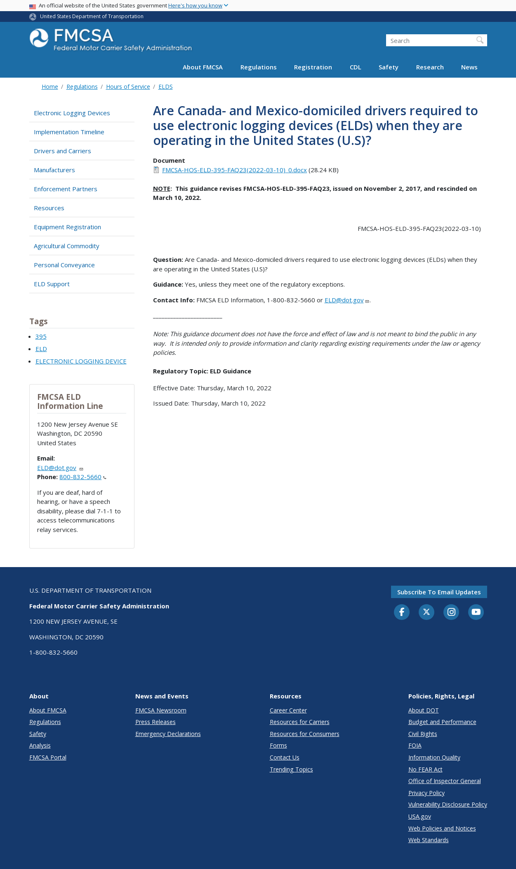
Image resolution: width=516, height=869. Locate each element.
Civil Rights (422, 734)
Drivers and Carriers (62, 151)
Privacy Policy (426, 793)
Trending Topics (291, 769)
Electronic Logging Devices (72, 113)
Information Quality (434, 757)
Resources (49, 208)
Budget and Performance (442, 722)
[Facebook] (402, 612)
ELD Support (52, 284)
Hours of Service (128, 86)
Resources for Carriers (300, 722)
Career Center (288, 710)
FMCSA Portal (47, 757)
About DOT (423, 710)
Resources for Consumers (304, 734)
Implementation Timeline (69, 132)
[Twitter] (426, 612)
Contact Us (284, 757)
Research (430, 67)
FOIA (415, 745)
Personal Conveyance (64, 265)
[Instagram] (451, 613)
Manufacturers (54, 170)
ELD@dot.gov (60, 467)
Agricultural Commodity (66, 246)
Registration (313, 67)
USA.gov (419, 816)
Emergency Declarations (168, 734)
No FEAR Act (425, 769)
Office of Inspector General (444, 781)
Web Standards (428, 840)
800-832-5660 (82, 476)
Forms (278, 745)
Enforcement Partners (65, 189)
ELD (41, 348)
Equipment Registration (67, 227)
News (469, 67)
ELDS (165, 86)
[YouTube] (476, 612)
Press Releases (155, 722)
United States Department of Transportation (92, 16)
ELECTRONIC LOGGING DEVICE (81, 361)
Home (50, 86)
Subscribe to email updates (439, 592)
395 (41, 336)
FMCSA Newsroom (160, 710)
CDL (355, 67)
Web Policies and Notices (442, 828)
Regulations (258, 67)
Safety (388, 67)
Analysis (40, 745)
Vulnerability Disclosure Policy (447, 804)
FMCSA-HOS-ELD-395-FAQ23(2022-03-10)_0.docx (234, 170)
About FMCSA (203, 67)
